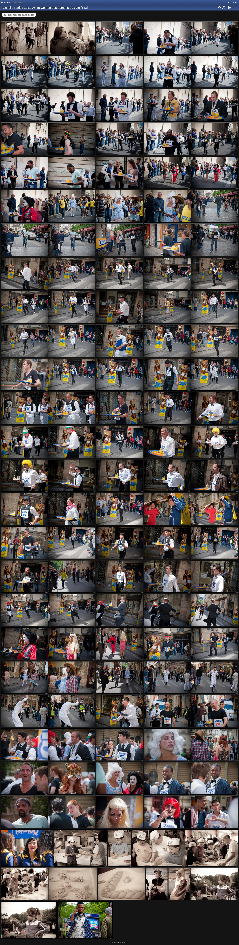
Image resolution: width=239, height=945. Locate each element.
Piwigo (124, 942)
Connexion (233, 2)
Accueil (7, 7)
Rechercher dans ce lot (21, 14)
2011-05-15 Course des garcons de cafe (52, 7)
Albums (5, 2)
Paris (17, 7)
